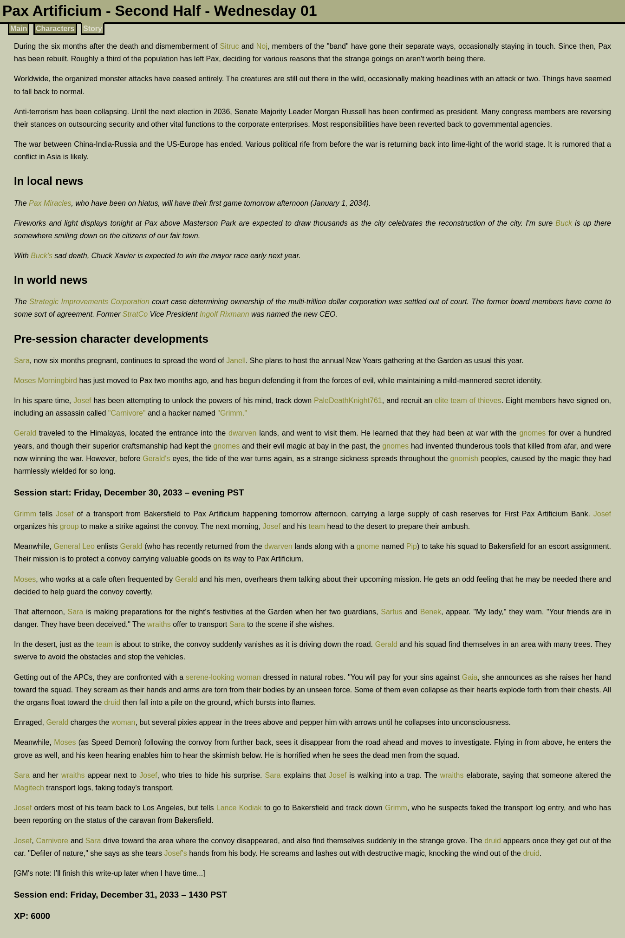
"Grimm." (232, 413)
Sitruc (229, 46)
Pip (411, 546)
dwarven (242, 433)
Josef (82, 400)
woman (123, 722)
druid (112, 702)
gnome (368, 546)
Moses (25, 579)
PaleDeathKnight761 (348, 400)
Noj (261, 46)
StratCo (135, 314)
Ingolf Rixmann (224, 314)
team (316, 526)
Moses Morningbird (45, 380)
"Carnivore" (127, 413)
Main (18, 29)
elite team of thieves (468, 400)
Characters (55, 29)
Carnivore (52, 841)
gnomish (464, 458)
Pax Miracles (50, 203)
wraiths (159, 624)
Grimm (25, 514)
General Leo (74, 546)
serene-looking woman (223, 677)
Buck (563, 223)
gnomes (532, 433)
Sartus (391, 612)
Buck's (41, 256)
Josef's (175, 853)
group (69, 526)
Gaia (470, 677)
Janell (236, 361)
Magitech (29, 788)
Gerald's (156, 458)
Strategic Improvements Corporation (89, 302)
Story (92, 29)
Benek (430, 612)
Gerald (25, 433)
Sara (22, 361)
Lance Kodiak (239, 808)
